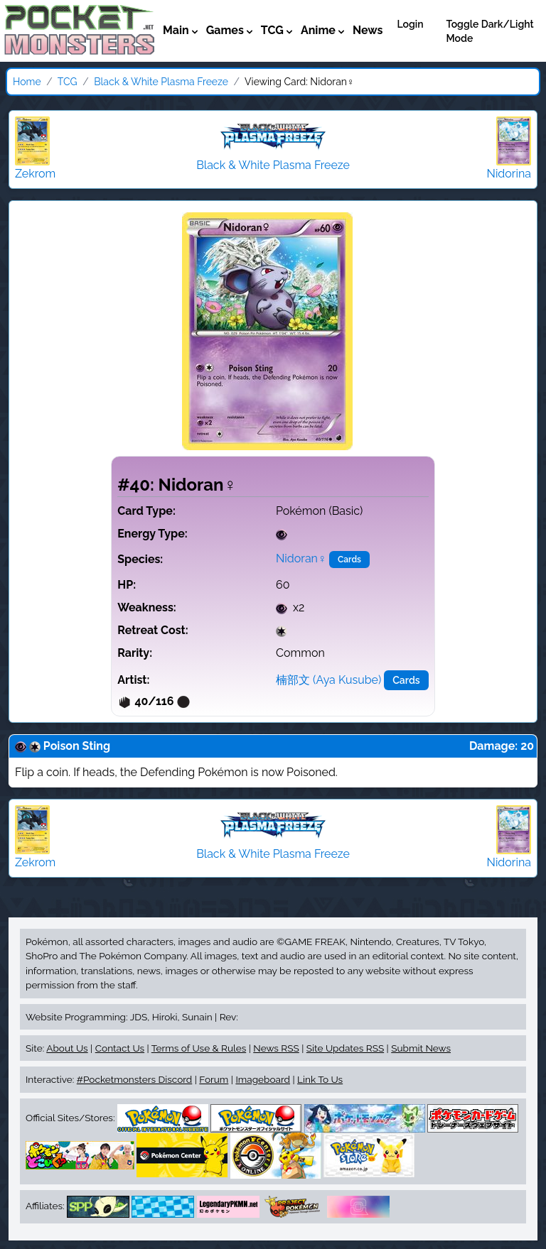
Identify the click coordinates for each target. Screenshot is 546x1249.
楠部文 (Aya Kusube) (328, 680)
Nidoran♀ (301, 558)
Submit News (421, 1048)
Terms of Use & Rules (198, 1048)
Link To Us (320, 1079)
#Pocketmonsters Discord (134, 1079)
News (368, 30)
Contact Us (119, 1048)
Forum (213, 1079)
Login (410, 24)
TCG (67, 81)
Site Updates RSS (345, 1048)
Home (27, 81)
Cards (349, 559)
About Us (66, 1048)
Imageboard (262, 1079)
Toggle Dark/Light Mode (490, 31)
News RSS (276, 1048)
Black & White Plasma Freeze (161, 81)
